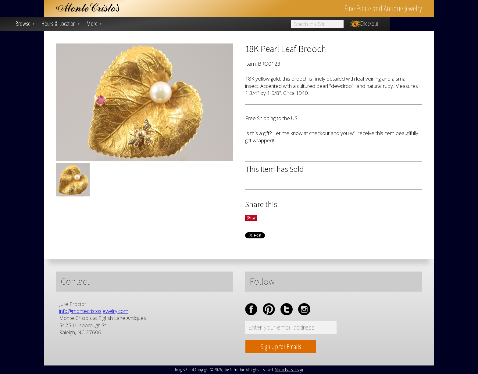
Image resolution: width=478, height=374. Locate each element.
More (94, 23)
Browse (25, 23)
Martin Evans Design (289, 369)
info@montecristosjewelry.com (93, 310)
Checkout (369, 23)
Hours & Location (60, 23)
